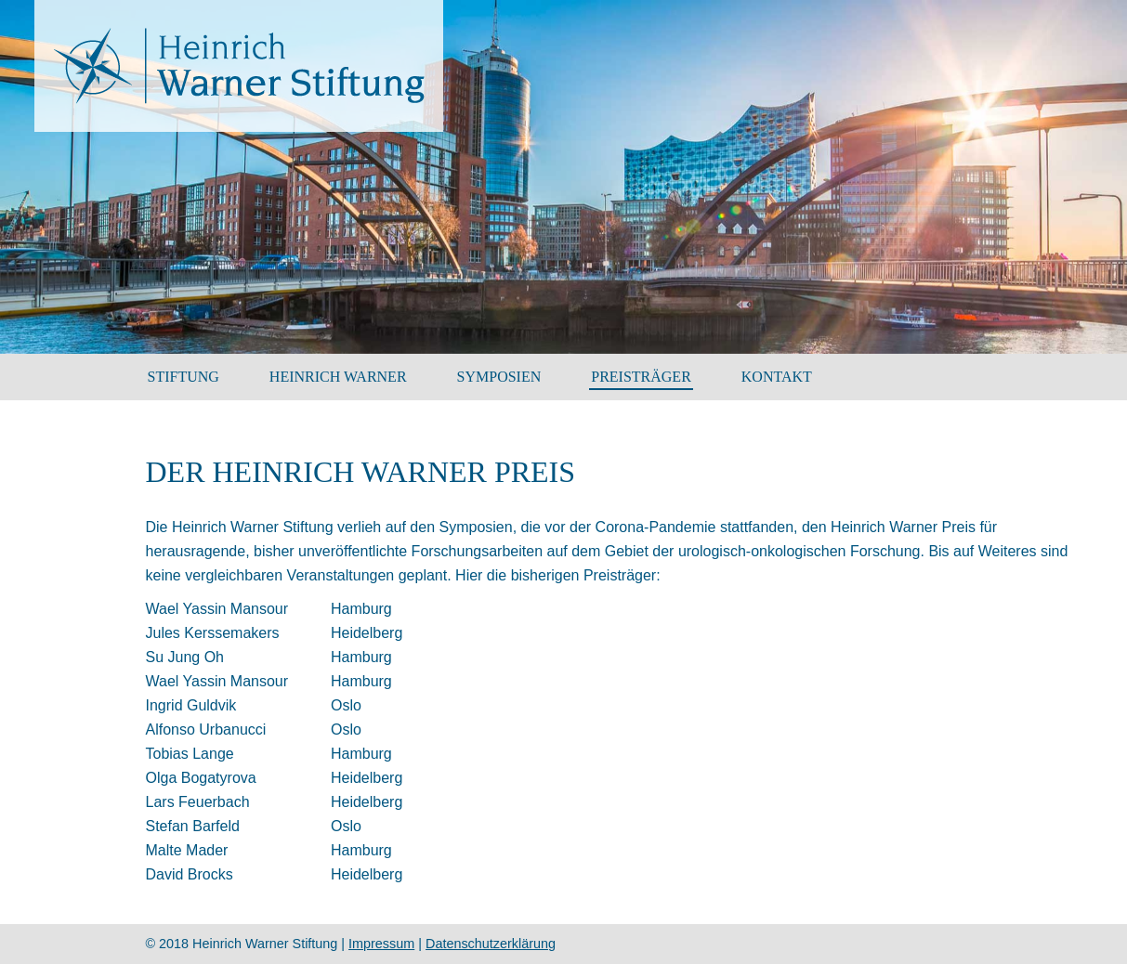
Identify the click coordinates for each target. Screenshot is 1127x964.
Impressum (381, 943)
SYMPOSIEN (499, 376)
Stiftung (183, 376)
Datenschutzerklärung (491, 943)
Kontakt (776, 376)
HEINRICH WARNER (338, 376)
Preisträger (641, 376)
